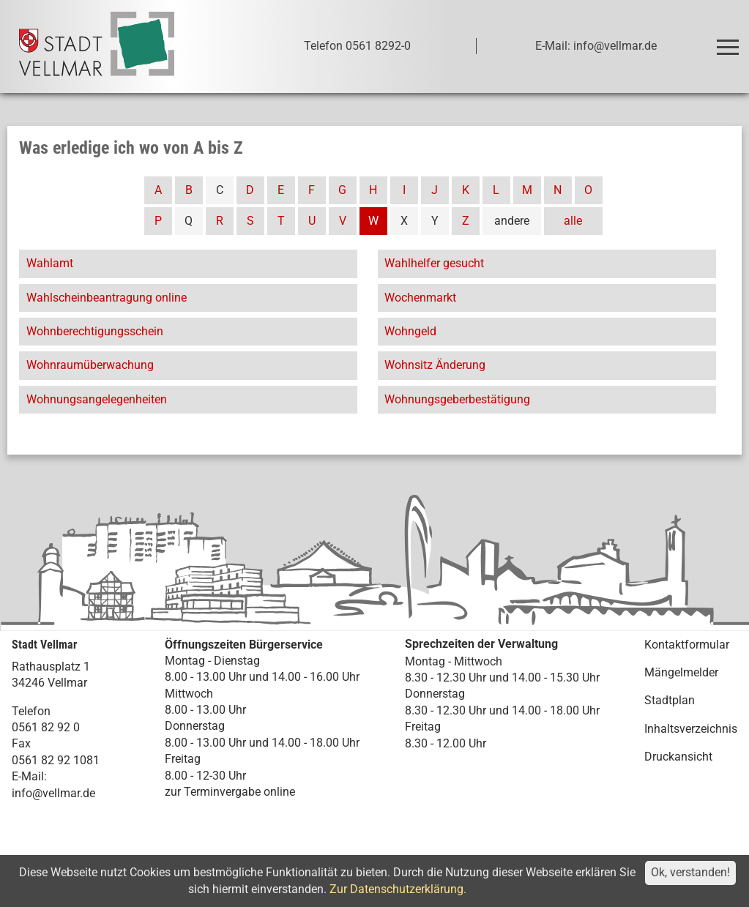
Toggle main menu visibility (729, 40)
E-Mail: (29, 776)
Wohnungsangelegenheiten (96, 399)
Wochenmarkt (420, 298)
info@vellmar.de (53, 793)
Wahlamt (49, 263)
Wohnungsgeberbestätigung (457, 399)
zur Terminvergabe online (230, 792)
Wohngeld (410, 331)
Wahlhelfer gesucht (434, 263)
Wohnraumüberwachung (90, 365)
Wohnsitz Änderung (434, 365)
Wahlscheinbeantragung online (106, 298)
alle (573, 221)
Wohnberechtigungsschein (94, 331)
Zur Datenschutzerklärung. (397, 889)
